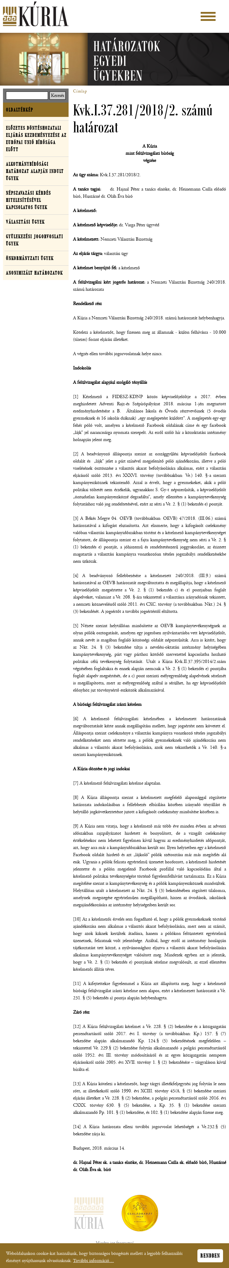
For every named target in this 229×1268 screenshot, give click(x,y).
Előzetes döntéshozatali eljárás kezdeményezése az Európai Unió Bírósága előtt (36, 139)
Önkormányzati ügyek (30, 258)
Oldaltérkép (19, 109)
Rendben (210, 1257)
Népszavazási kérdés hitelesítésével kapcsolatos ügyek (28, 200)
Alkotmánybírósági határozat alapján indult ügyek (35, 171)
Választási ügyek (25, 222)
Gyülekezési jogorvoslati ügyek (34, 240)
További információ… (93, 1262)
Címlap (80, 91)
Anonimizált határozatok (34, 273)
